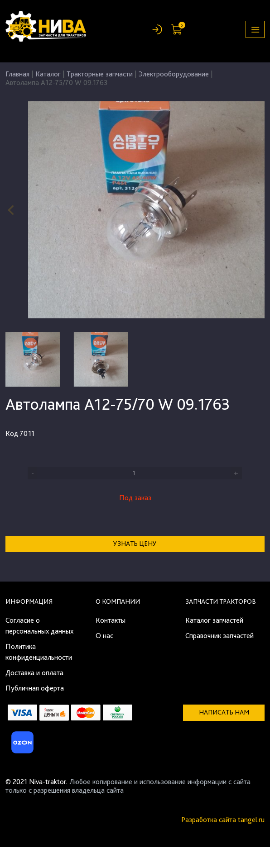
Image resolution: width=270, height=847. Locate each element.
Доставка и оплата (34, 672)
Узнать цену (135, 543)
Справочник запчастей (219, 635)
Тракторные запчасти (100, 74)
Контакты (110, 620)
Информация (29, 601)
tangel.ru (251, 819)
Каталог (48, 74)
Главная (17, 74)
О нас (104, 635)
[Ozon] (21, 745)
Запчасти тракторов (220, 601)
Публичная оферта (34, 688)
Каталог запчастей (214, 620)
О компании (118, 601)
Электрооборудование (174, 74)
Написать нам (224, 712)
